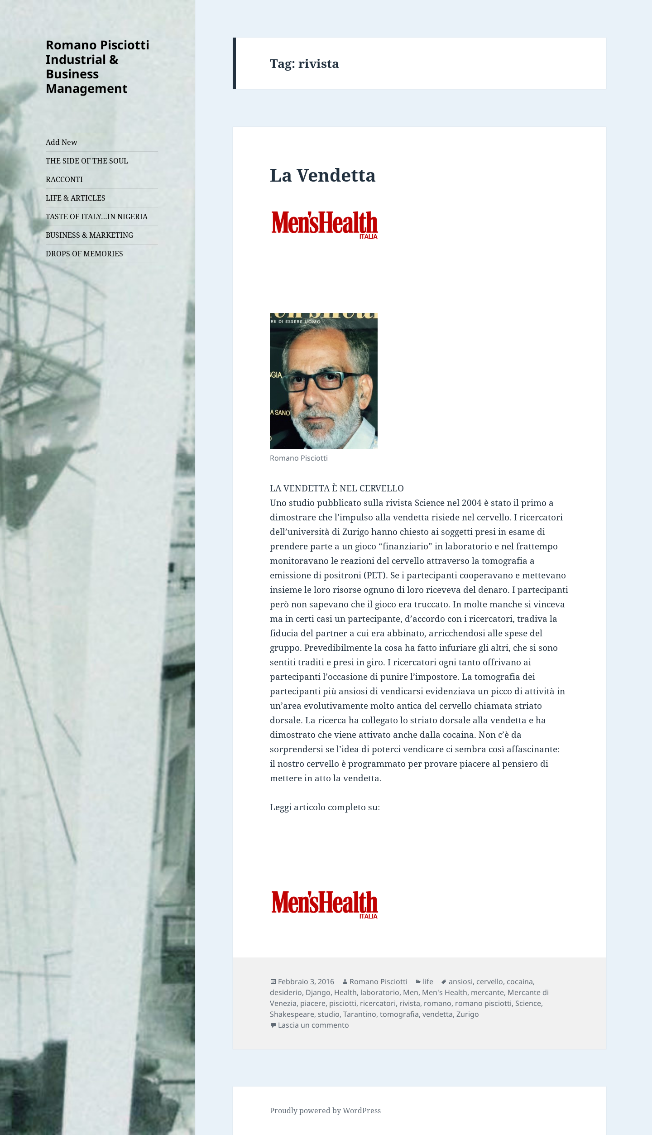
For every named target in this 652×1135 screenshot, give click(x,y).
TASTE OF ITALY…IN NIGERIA (97, 216)
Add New (61, 142)
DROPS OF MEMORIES (84, 254)
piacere (313, 1003)
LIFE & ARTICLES (75, 198)
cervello (489, 981)
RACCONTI (64, 179)
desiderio (286, 992)
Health (345, 992)
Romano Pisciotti (379, 981)
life (428, 981)
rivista (409, 1003)
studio (329, 1014)
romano (437, 1003)
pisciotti (342, 1003)
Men (410, 992)
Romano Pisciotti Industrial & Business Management (97, 66)
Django (318, 992)
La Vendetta (323, 175)
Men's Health (444, 992)
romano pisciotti (483, 1003)
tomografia (399, 1014)
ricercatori (378, 1003)
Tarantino (359, 1014)
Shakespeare (292, 1014)
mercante (487, 992)
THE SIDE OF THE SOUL (87, 161)
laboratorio (379, 992)
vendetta (437, 1014)
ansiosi (461, 981)
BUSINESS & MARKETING (89, 235)
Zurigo (467, 1014)
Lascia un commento (313, 1025)
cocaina (520, 981)
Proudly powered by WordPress (325, 1111)
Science (528, 1003)
